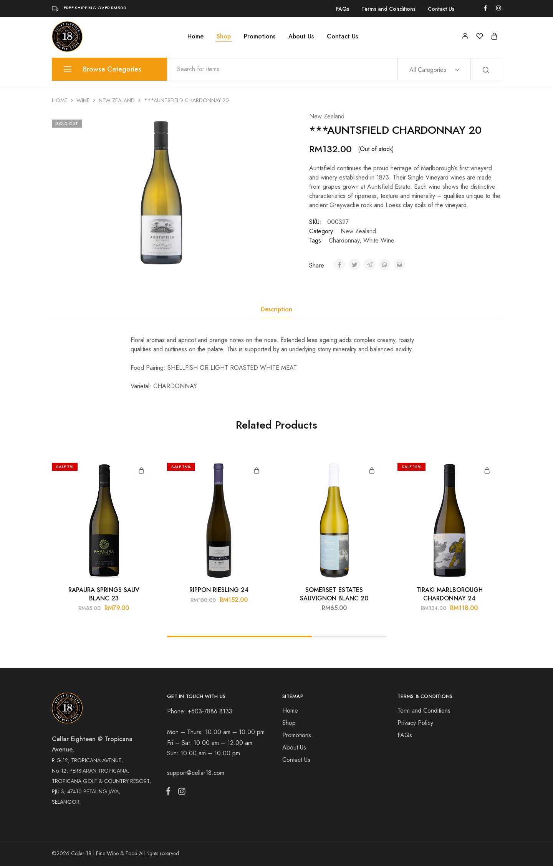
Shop (224, 36)
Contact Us (441, 9)
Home (195, 36)
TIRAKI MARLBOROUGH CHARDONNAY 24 (449, 593)
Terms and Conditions (388, 9)
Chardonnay (344, 240)
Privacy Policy (415, 722)
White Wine (378, 240)
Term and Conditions (423, 710)
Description (276, 309)
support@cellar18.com (195, 772)
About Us (301, 36)
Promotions (259, 36)
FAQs (342, 9)
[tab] (276, 309)
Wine (82, 100)
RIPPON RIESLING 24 (218, 589)
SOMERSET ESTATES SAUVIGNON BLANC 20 (334, 593)
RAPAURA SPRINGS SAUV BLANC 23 (103, 593)
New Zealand (117, 100)
